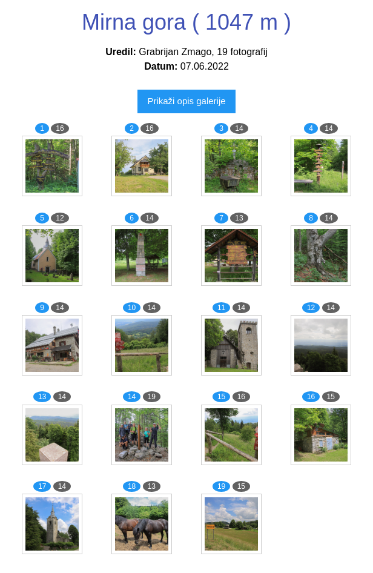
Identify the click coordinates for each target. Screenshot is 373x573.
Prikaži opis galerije (186, 101)
